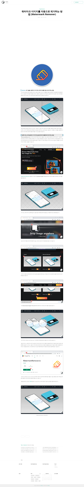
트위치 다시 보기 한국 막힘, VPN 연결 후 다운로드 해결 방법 (50, 448)
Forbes (7, 1)
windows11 (37, 475)
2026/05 (47, 473)
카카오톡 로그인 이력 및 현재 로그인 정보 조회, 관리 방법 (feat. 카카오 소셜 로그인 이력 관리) (28, 447)
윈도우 (35, 477)
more (40, 473)
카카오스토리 (60, 456)
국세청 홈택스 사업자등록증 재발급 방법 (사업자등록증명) (28, 451)
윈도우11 (32, 479)
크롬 (32, 477)
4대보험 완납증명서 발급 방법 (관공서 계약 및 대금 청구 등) (50, 450)
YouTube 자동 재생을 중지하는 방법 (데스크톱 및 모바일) (28, 450)
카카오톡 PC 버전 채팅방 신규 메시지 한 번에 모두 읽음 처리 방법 (28, 448)
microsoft (32, 475)
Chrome (39, 477)
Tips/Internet (42, 9)
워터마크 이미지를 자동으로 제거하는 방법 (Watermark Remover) (42, 13)
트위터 (62, 456)
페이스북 (58, 456)
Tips (22, 445)
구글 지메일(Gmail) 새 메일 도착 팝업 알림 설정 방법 (50, 447)
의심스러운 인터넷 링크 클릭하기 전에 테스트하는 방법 (50, 451)
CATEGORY (78, 2)
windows (37, 479)
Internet (25, 445)
